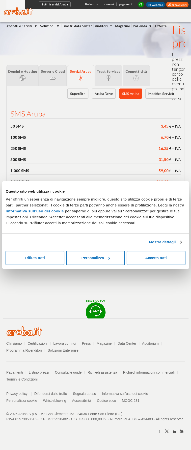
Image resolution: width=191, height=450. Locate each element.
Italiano (92, 4)
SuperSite (77, 93)
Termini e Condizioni (22, 379)
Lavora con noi (64, 343)
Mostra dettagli (162, 242)
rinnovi (109, 4)
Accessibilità (81, 401)
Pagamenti (14, 372)
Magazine (122, 26)
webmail (155, 5)
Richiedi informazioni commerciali (149, 372)
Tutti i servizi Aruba (54, 4)
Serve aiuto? (96, 308)
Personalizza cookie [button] (21, 401)
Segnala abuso (84, 394)
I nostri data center (77, 26)
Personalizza (96, 258)
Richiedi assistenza (102, 372)
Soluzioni (47, 26)
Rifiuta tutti (35, 258)
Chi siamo (14, 343)
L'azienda (140, 26)
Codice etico (106, 401)
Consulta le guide (68, 372)
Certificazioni (37, 343)
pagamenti (126, 4)
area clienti (179, 5)
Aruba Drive (104, 93)
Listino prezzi (39, 372)
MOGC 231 (130, 401)
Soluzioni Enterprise (63, 350)
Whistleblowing (54, 401)
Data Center (126, 343)
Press (86, 343)
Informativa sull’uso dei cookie (35, 211)
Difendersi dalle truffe (50, 394)
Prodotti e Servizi (19, 26)
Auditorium (103, 26)
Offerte (161, 26)
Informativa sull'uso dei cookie (125, 394)
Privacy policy (19, 394)
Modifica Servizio (161, 93)
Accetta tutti (156, 258)
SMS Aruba (130, 93)
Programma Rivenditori (24, 350)
